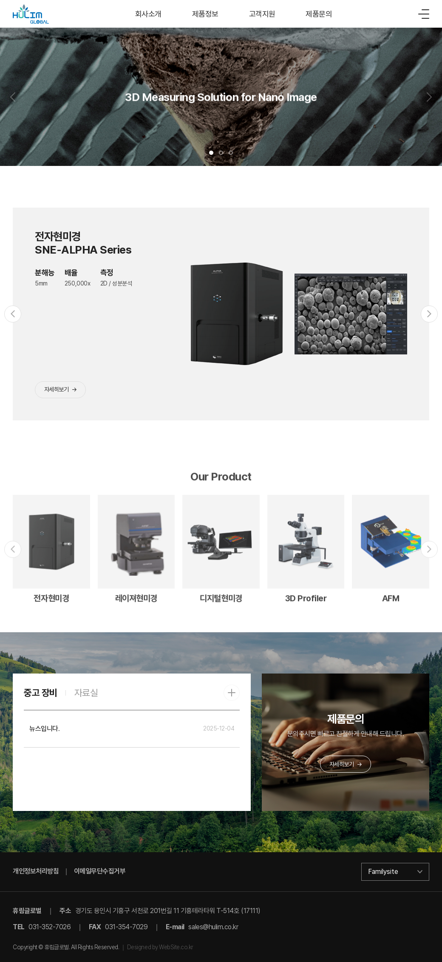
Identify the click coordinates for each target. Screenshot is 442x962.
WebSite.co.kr (176, 947)
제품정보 (205, 13)
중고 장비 (40, 692)
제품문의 (319, 13)
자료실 (86, 692)
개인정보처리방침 (36, 871)
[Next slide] (429, 97)
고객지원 (262, 13)
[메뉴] (423, 14)
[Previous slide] (12, 97)
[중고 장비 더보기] (232, 693)
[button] (211, 153)
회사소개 (148, 13)
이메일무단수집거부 (100, 871)
